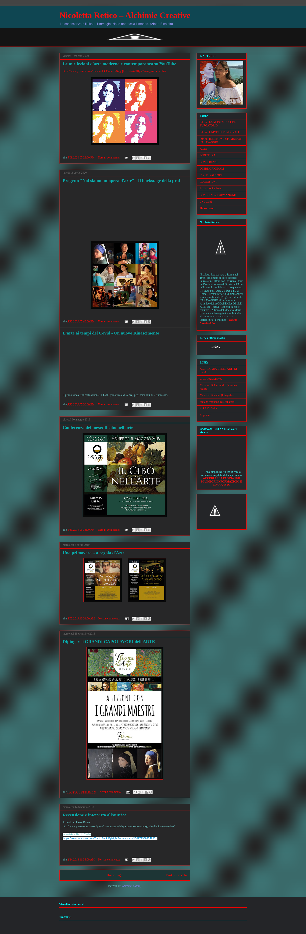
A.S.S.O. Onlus (208, 408)
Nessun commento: (109, 157)
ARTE (203, 148)
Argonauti (205, 415)
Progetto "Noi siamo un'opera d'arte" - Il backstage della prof (121, 180)
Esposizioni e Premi (211, 188)
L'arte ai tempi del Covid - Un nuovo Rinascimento (111, 332)
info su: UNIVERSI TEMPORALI (219, 132)
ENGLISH (206, 201)
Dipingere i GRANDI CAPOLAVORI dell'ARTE (109, 641)
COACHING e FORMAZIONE (218, 195)
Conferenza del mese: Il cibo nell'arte (98, 427)
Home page (114, 875)
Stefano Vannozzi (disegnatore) (217, 401)
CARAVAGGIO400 (211, 378)
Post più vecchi (176, 875)
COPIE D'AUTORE (211, 175)
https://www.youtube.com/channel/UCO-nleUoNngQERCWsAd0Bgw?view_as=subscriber (114, 71)
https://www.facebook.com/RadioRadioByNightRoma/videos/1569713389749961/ (110, 838)
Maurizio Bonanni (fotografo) (216, 395)
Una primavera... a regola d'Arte (94, 552)
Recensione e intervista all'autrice (94, 814)
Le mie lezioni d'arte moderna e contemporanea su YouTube (119, 63)
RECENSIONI (208, 181)
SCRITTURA (207, 155)
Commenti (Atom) (130, 885)
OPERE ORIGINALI (212, 168)
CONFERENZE (209, 162)
